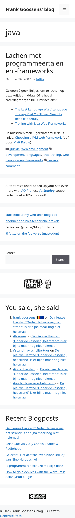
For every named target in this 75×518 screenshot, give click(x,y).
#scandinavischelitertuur (31, 350)
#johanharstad (24, 369)
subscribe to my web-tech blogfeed (31, 215)
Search (11, 253)
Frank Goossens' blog (30, 9)
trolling (55, 154)
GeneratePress (11, 516)
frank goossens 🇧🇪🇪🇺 (28, 317)
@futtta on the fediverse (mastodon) (32, 233)
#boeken (19, 336)
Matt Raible (21, 142)
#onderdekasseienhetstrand (33, 383)
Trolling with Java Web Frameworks (40, 123)
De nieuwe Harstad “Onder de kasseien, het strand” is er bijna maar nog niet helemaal (40, 341)
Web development (34, 149)
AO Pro (26, 190)
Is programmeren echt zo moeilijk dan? (34, 465)
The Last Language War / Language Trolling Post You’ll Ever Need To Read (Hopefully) (41, 114)
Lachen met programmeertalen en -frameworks (34, 63)
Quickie (14, 149)
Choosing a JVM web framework (38, 137)
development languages (23, 154)
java (46, 154)
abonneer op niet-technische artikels (32, 221)
